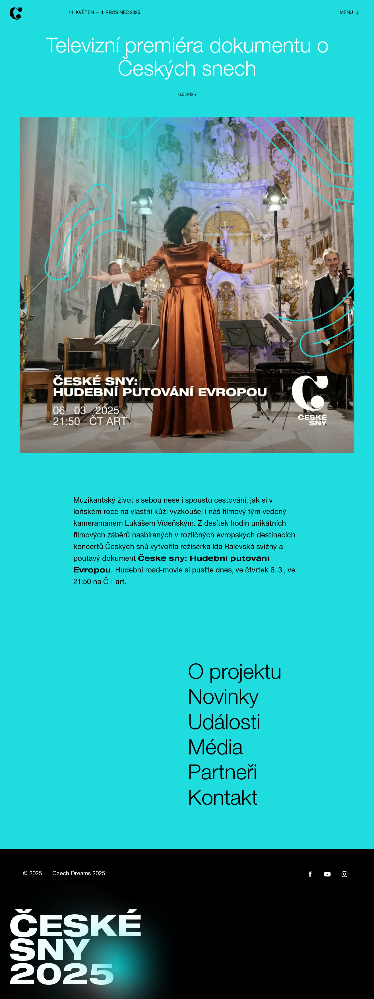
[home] (25, 13)
